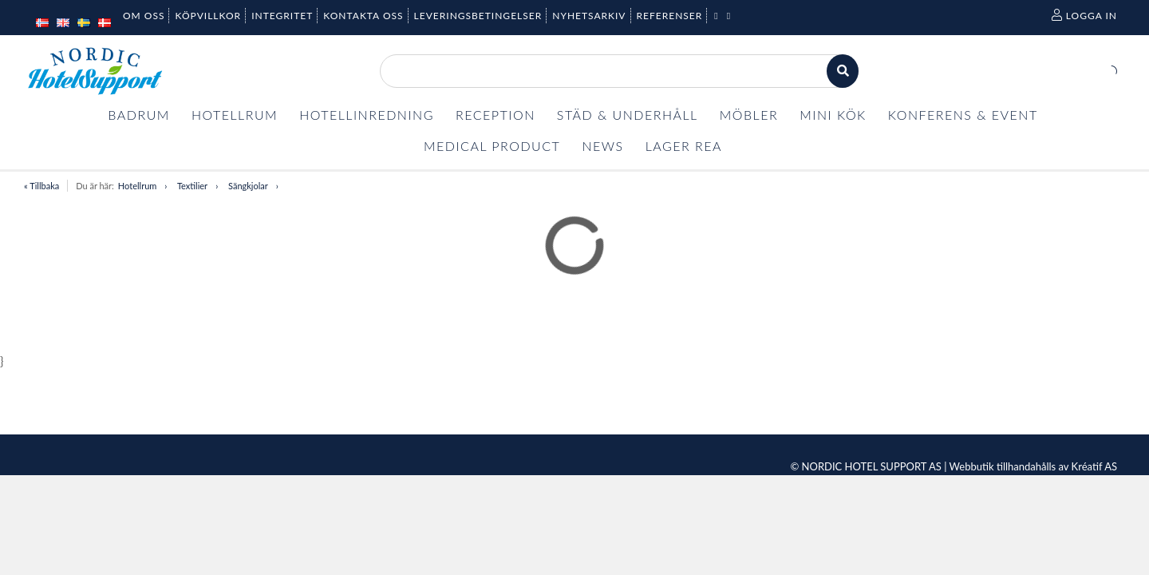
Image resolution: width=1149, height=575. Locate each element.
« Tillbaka (41, 185)
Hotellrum (137, 185)
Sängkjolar (248, 185)
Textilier (192, 185)
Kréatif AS (1094, 466)
